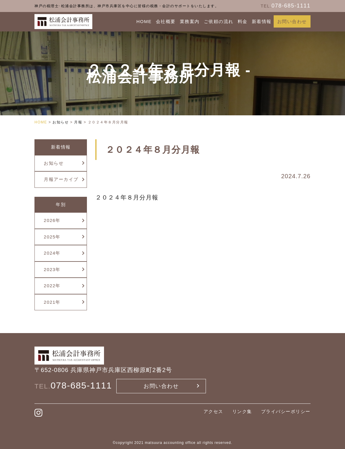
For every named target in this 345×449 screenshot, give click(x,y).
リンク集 (242, 411)
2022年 (52, 285)
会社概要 (166, 21)
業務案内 (190, 21)
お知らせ (54, 163)
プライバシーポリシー (286, 411)
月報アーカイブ (61, 179)
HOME (144, 21)
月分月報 (145, 197)
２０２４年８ (114, 197)
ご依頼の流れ (218, 21)
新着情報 (262, 21)
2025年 (52, 236)
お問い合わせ (292, 21)
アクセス (213, 411)
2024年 (52, 253)
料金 (243, 21)
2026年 (52, 220)
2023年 (52, 269)
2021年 (52, 302)
